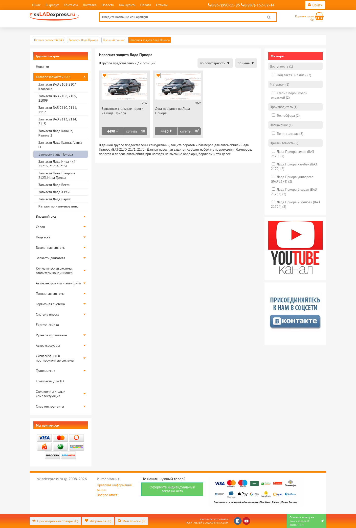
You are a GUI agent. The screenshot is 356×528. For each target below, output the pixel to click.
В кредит (52, 5)
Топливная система (50, 293)
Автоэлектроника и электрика (58, 283)
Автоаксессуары (48, 345)
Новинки (42, 66)
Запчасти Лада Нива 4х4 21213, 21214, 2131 (56, 163)
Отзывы (162, 5)
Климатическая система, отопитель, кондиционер (54, 270)
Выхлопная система (51, 247)
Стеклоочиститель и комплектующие (50, 393)
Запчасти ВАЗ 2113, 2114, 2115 (57, 121)
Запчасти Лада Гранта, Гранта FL (60, 144)
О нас (36, 5)
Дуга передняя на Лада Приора (172, 110)
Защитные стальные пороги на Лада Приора (122, 110)
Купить (131, 131)
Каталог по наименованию (58, 206)
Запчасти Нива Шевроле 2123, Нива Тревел (56, 175)
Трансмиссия (45, 370)
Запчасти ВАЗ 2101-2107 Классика (57, 86)
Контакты (71, 5)
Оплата (145, 5)
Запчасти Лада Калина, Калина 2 (55, 133)
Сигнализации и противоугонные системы (55, 358)
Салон (40, 227)
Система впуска (47, 314)
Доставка (90, 5)
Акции (101, 490)
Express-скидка (47, 324)
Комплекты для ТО (50, 381)
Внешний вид (46, 216)
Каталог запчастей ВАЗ (53, 77)
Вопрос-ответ (107, 495)
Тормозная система (50, 304)
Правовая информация (114, 485)
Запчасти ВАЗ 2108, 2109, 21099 (57, 98)
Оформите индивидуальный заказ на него (172, 489)
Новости (107, 5)
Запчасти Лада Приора (56, 154)
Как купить (127, 5)
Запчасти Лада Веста (53, 185)
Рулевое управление (51, 335)
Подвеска (43, 237)
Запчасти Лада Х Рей (53, 192)
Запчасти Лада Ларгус (54, 199)
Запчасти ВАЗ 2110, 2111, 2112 (57, 109)
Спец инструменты (50, 406)
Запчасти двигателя (50, 258)
